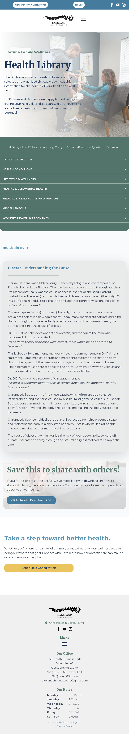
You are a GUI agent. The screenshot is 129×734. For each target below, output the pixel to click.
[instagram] (124, 5)
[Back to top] (79, 5)
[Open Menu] (83, 20)
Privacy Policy (64, 726)
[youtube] (117, 5)
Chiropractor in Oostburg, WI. (66, 622)
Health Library (13, 247)
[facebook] (111, 5)
